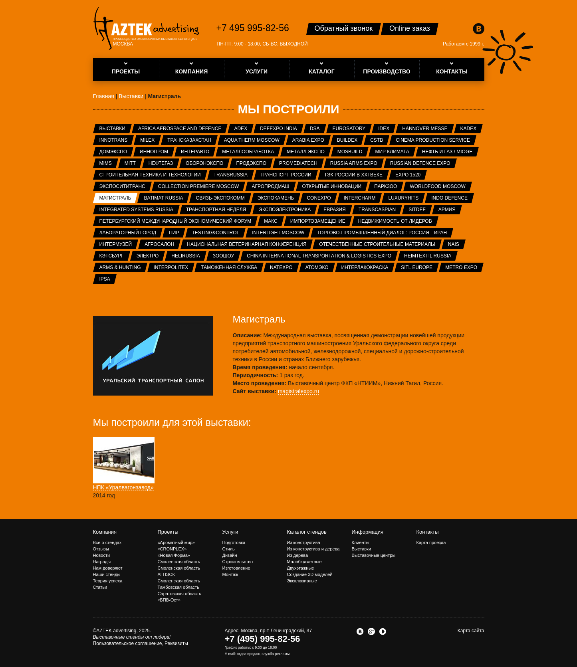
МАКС (271, 221)
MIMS (105, 163)
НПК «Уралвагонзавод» (123, 487)
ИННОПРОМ (154, 151)
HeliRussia (185, 256)
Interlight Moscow (278, 233)
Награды (102, 561)
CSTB (376, 140)
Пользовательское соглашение (127, 643)
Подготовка (234, 542)
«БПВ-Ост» (169, 600)
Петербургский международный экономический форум (175, 221)
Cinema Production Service (433, 140)
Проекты (168, 532)
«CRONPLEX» (172, 548)
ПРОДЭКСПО (251, 163)
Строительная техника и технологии (150, 175)
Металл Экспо (305, 151)
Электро (148, 256)
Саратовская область (179, 593)
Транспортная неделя (216, 209)
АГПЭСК (166, 574)
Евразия (334, 209)
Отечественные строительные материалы (377, 244)
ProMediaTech (298, 163)
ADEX (240, 128)
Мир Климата (392, 151)
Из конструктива (303, 542)
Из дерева (297, 555)
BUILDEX (347, 140)
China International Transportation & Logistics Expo (319, 256)
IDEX (383, 128)
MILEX (147, 140)
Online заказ (409, 28)
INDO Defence (449, 198)
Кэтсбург (111, 256)
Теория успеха (108, 580)
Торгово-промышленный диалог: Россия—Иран (382, 233)
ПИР (174, 233)
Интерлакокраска (365, 267)
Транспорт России (285, 175)
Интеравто (195, 151)
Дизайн (229, 555)
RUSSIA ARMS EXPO (353, 163)
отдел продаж (248, 654)
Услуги (230, 532)
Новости (101, 555)
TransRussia (231, 175)
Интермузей (115, 244)
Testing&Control (215, 233)
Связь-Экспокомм (220, 198)
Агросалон (159, 244)
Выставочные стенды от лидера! (132, 637)
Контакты (427, 532)
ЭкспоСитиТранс (122, 186)
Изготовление (236, 568)
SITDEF (417, 209)
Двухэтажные (300, 568)
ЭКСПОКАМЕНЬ (276, 198)
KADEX (468, 128)
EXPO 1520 (407, 175)
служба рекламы (275, 654)
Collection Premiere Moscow (198, 186)
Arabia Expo (308, 140)
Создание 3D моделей (310, 574)
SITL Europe (416, 267)
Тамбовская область (178, 587)
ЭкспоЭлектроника (285, 209)
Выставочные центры (374, 555)
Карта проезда (431, 542)
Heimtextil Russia (427, 256)
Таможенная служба (229, 267)
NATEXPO (281, 267)
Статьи (100, 587)
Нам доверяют (108, 568)
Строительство (237, 561)
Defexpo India (278, 128)
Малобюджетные (304, 561)
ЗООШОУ (223, 256)
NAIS (453, 244)
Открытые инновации (332, 186)
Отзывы (101, 548)
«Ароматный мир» (176, 542)
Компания (105, 532)
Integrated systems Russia (136, 209)
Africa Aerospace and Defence (180, 128)
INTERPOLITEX (171, 267)
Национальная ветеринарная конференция (246, 244)
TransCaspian (377, 209)
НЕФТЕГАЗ (161, 163)
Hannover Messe (424, 128)
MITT (130, 163)
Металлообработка (248, 151)
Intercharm (359, 198)
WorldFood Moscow (437, 186)
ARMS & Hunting (120, 267)
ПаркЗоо (385, 186)
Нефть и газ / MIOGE (447, 151)
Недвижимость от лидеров (395, 221)
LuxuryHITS (403, 198)
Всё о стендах (107, 542)
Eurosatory (349, 128)
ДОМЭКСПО (113, 151)
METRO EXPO (461, 267)
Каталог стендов (307, 532)
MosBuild (350, 151)
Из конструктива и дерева (313, 548)
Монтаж (230, 574)
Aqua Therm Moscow (252, 140)
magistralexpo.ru (298, 391)
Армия (447, 209)
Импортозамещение (317, 221)
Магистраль (115, 198)
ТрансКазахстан (189, 140)
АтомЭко (317, 267)
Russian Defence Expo (420, 163)
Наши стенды (107, 574)
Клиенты (360, 542)
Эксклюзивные (302, 580)
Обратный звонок (344, 28)
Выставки (112, 128)
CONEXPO (319, 198)
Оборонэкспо (204, 163)
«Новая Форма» (174, 555)
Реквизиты (176, 643)
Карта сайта (471, 630)
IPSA (104, 279)
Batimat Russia (163, 198)
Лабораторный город (128, 233)
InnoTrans (113, 140)
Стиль (228, 548)
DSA (315, 128)
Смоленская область (179, 561)
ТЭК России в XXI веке (353, 175)
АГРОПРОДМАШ (270, 186)
